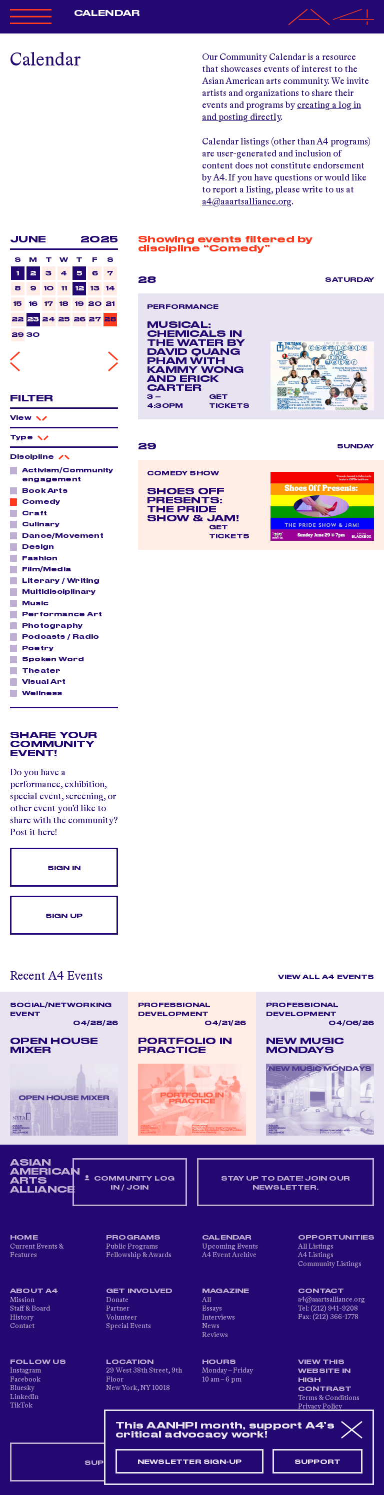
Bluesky (22, 1388)
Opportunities (336, 1238)
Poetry (35, 648)
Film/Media (44, 569)
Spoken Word (50, 659)
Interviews (218, 1317)
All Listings (316, 1246)
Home (24, 1238)
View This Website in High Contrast (325, 1375)
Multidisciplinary (56, 591)
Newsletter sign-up (190, 1462)
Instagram (25, 1370)
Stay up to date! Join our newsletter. (285, 1183)
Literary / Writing (58, 580)
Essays (212, 1308)
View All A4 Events (326, 977)
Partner (118, 1308)
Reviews (215, 1335)
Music (32, 603)
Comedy (38, 501)
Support (317, 1462)
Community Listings (330, 1264)
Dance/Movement (60, 535)
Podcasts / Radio (58, 636)
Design (35, 546)
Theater (38, 670)
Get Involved (139, 1291)
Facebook (25, 1379)
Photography (49, 625)
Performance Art (59, 614)
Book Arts (42, 490)
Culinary (38, 524)
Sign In (64, 868)
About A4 (34, 1291)
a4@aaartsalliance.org (247, 201)
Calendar (107, 13)
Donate (117, 1300)
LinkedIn (24, 1397)
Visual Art (41, 681)
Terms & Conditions (329, 1398)
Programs (133, 1238)
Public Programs (132, 1246)
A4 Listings (316, 1255)
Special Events (128, 1326)
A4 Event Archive (229, 1255)
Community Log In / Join (129, 1183)
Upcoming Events (230, 1246)
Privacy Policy (320, 1406)
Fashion (37, 558)
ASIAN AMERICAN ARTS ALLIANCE (45, 1176)
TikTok (21, 1405)
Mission (22, 1300)
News (211, 1326)
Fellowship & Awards (139, 1255)
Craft (32, 513)
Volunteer (121, 1317)
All (206, 1300)
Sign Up (64, 916)
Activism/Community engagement (62, 474)
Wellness (39, 693)
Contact (22, 1326)
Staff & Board (30, 1308)
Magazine (226, 1291)
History (22, 1317)
